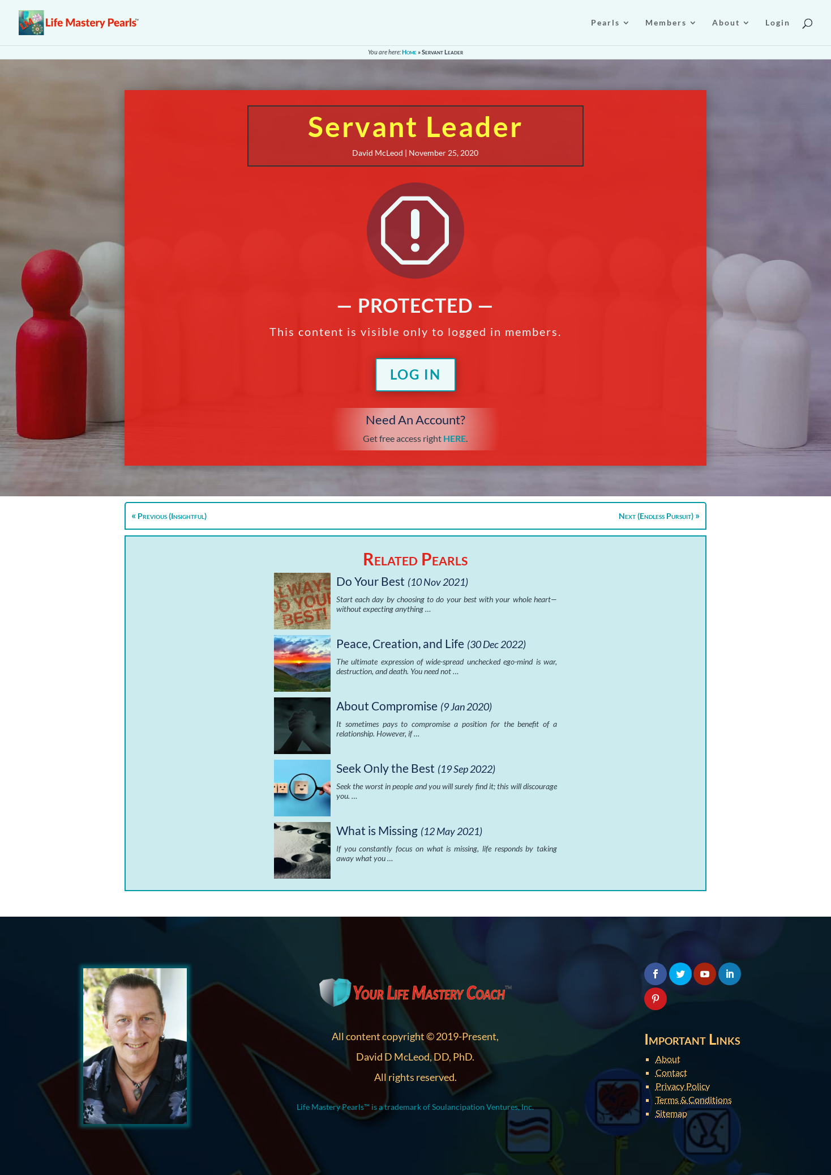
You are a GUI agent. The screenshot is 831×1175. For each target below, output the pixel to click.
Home (409, 52)
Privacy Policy (683, 1085)
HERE (454, 438)
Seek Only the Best (385, 768)
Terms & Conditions (694, 1099)
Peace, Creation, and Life (400, 643)
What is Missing (377, 830)
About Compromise (387, 706)
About (668, 1058)
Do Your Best (370, 581)
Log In (415, 374)
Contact (671, 1072)
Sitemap (671, 1113)
